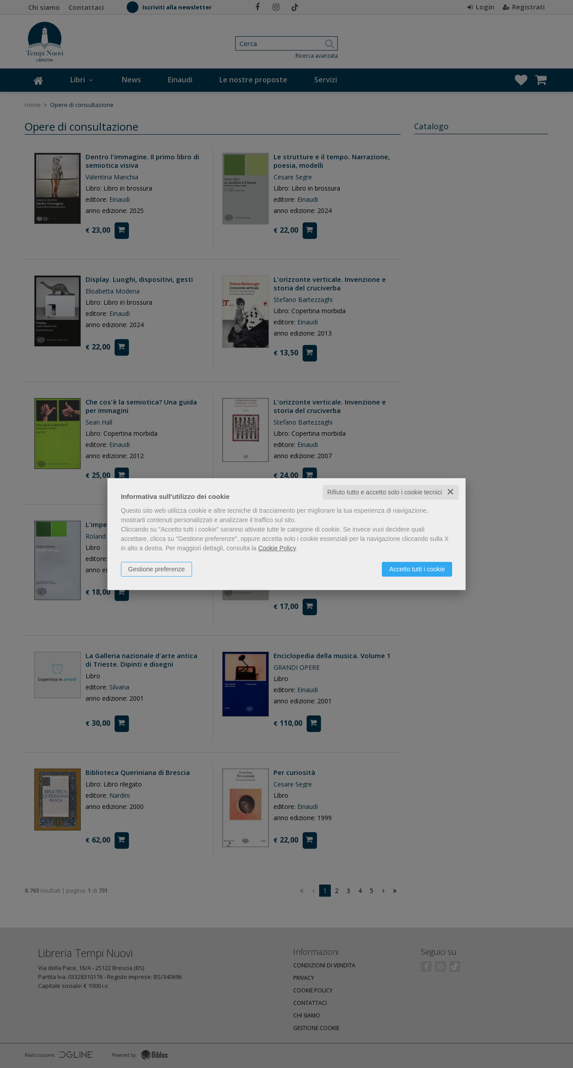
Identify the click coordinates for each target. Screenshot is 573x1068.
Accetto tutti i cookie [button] (417, 569)
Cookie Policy (277, 548)
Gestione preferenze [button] (156, 569)
